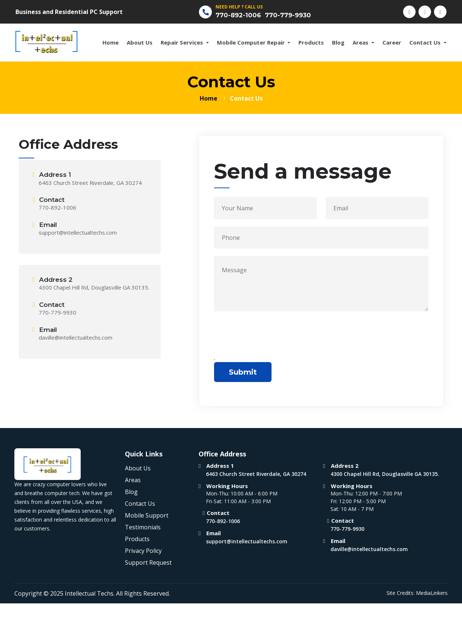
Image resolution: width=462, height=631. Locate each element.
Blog (338, 43)
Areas (361, 43)
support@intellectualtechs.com (78, 233)
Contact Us (425, 43)
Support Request (148, 563)
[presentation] (270, 337)
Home (110, 43)
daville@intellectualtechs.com (75, 338)
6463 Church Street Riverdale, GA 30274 (90, 183)
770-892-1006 (240, 15)
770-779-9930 (293, 15)
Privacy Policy (143, 551)
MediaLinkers (432, 593)
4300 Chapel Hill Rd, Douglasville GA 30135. (94, 288)
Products (311, 43)
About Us (140, 43)
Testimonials (143, 528)
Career (391, 43)
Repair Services (182, 43)
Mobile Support (146, 516)
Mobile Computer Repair (251, 43)
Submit (243, 372)
